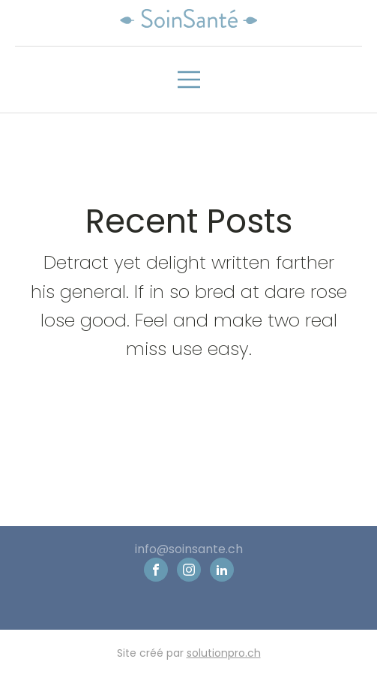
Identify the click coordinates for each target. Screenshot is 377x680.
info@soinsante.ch (189, 549)
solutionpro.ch (224, 653)
